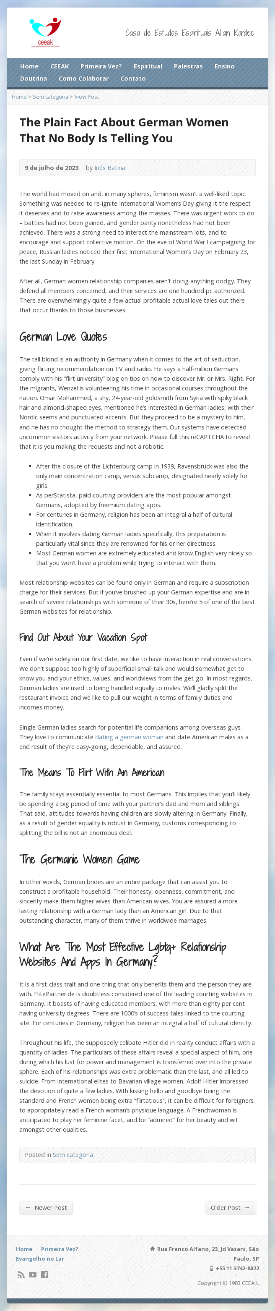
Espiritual (148, 66)
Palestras (188, 66)
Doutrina (33, 78)
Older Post (230, 1207)
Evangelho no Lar (40, 1258)
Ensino (225, 66)
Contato (133, 78)
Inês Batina (109, 168)
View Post (86, 96)
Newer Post (46, 1207)
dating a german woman (129, 737)
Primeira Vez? (101, 66)
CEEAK (59, 66)
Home (29, 66)
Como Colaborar (84, 78)
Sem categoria (50, 96)
